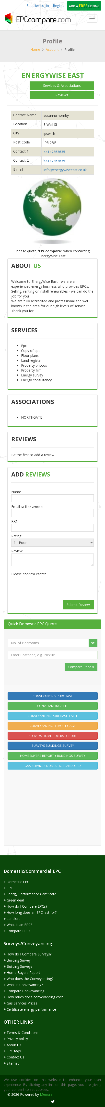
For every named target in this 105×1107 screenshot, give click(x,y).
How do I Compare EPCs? (25, 906)
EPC (8, 888)
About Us (12, 1045)
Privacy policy (16, 1038)
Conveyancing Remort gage (53, 725)
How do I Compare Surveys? (27, 954)
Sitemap (12, 1063)
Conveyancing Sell (52, 706)
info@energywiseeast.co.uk (65, 169)
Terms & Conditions (21, 1032)
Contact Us (14, 1057)
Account (52, 49)
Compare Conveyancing (24, 991)
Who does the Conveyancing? (28, 978)
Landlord (12, 918)
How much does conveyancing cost (33, 997)
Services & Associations (62, 85)
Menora (46, 1094)
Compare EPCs (17, 930)
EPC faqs (12, 1051)
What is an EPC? (18, 924)
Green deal (14, 900)
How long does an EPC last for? (30, 912)
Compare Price (81, 667)
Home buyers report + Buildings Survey (52, 755)
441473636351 (55, 151)
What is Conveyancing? (23, 984)
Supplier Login (38, 5)
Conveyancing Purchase (53, 696)
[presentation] (52, 587)
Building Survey (17, 960)
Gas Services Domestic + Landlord (52, 765)
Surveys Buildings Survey (53, 745)
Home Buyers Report (22, 972)
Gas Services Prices (20, 1003)
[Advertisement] (52, 807)
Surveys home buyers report (53, 736)
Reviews (61, 95)
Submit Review (78, 604)
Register (60, 5)
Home (35, 49)
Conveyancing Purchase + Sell (53, 716)
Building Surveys (18, 966)
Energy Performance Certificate (30, 894)
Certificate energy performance (30, 1009)
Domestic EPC (16, 881)
